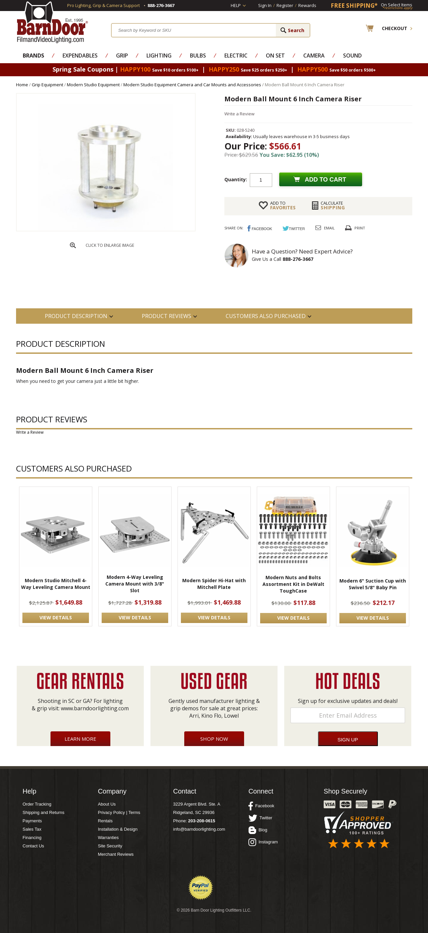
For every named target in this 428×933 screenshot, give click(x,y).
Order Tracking (37, 804)
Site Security (110, 845)
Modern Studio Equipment (93, 85)
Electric (235, 55)
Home (22, 85)
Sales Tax (32, 829)
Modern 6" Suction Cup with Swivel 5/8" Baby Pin (372, 584)
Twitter (260, 818)
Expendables (80, 55)
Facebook (261, 806)
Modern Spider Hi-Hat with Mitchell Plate (214, 583)
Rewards (307, 5)
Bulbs (198, 55)
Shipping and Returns (44, 812)
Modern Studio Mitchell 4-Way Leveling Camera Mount (55, 583)
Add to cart (325, 179)
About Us (107, 804)
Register (285, 5)
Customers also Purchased (266, 316)
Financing (32, 837)
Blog (257, 830)
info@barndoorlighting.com (199, 829)
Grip (122, 55)
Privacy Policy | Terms (119, 812)
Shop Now (214, 738)
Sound (352, 55)
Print (359, 227)
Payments (32, 820)
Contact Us (33, 845)
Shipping (333, 205)
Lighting (159, 55)
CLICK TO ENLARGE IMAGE (110, 245)
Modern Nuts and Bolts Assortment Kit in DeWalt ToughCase (293, 584)
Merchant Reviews (116, 854)
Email (329, 227)
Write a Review (239, 114)
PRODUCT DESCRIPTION (76, 316)
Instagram (263, 842)
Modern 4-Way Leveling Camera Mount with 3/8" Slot (134, 584)
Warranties (108, 837)
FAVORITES (283, 205)
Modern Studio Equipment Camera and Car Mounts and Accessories (192, 85)
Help (236, 5)
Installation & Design (118, 829)
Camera (314, 55)
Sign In (265, 5)
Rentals (105, 820)
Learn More (80, 738)
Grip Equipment (47, 85)
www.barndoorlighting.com (95, 708)
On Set (275, 55)
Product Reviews (166, 316)
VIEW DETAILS (55, 617)
